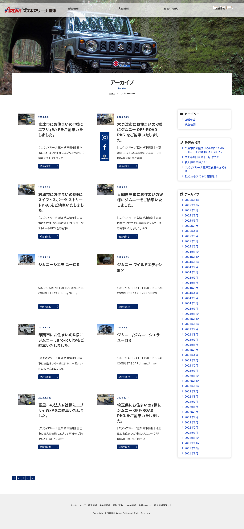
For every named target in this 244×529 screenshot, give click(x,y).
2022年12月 (192, 375)
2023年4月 (191, 355)
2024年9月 (191, 267)
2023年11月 (192, 319)
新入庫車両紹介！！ (196, 162)
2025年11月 (192, 200)
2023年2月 (191, 365)
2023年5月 (191, 350)
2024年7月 (191, 277)
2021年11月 (192, 443)
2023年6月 (191, 344)
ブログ (112, 14)
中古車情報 (170, 14)
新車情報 (141, 14)
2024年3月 (191, 298)
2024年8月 (191, 272)
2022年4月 (191, 417)
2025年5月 (191, 226)
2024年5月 (191, 288)
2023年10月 (192, 324)
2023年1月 (191, 370)
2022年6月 (191, 406)
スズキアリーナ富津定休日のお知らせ (206, 169)
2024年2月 (191, 303)
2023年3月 (191, 360)
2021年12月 (192, 437)
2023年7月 (191, 339)
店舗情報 (229, 14)
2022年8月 (191, 396)
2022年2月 (191, 427)
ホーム (112, 93)
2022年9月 (191, 391)
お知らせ (190, 119)
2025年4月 (191, 231)
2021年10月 (192, 448)
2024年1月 (191, 308)
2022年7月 (191, 401)
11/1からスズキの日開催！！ (201, 176)
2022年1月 (191, 432)
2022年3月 (191, 422)
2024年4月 (191, 293)
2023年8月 (191, 334)
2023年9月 (191, 329)
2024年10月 (192, 262)
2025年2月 (191, 241)
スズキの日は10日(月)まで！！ (202, 157)
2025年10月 (192, 205)
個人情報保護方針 (163, 507)
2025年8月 (191, 210)
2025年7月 (191, 215)
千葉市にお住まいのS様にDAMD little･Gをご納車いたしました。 (206, 150)
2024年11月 (192, 257)
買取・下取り (200, 14)
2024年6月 (191, 282)
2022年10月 (192, 386)
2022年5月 (191, 412)
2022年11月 (192, 381)
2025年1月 (191, 246)
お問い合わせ (145, 507)
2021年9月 (191, 453)
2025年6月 (191, 220)
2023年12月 (192, 313)
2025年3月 (191, 236)
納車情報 (190, 124)
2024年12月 (192, 251)
